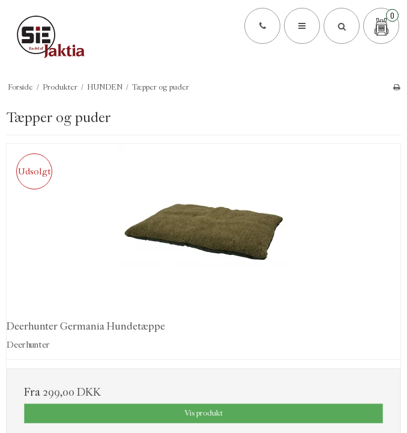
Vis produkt (203, 412)
